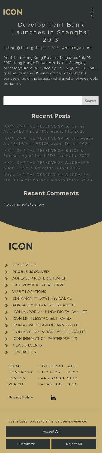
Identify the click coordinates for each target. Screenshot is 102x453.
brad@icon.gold (24, 48)
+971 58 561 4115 (57, 366)
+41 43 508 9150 (58, 384)
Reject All (74, 444)
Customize (26, 444)
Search (90, 101)
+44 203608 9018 (58, 378)
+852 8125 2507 (58, 372)
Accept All (51, 431)
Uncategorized (77, 48)
